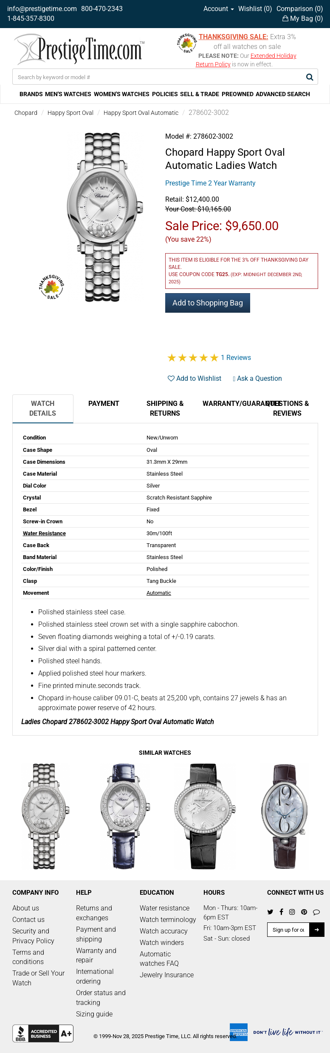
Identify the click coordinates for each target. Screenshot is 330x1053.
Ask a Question (257, 378)
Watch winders (162, 943)
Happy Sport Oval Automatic (141, 112)
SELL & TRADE (199, 94)
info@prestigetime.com (42, 9)
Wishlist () (255, 9)
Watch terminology (168, 920)
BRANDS (31, 94)
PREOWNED (238, 94)
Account (218, 9)
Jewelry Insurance (167, 975)
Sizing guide (94, 1014)
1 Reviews (236, 358)
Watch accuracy (164, 931)
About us (25, 908)
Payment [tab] (103, 404)
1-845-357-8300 (30, 18)
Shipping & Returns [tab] (165, 408)
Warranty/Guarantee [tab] (230, 404)
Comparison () (299, 9)
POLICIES (165, 94)
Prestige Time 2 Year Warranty (210, 183)
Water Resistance (44, 533)
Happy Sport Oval (70, 112)
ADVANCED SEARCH (283, 94)
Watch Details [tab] (42, 408)
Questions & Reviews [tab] (287, 408)
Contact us (28, 920)
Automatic (159, 593)
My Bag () (302, 18)
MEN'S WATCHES (68, 94)
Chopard (25, 112)
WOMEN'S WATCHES (121, 94)
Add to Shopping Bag (207, 302)
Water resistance (164, 908)
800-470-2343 (102, 9)
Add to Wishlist (194, 378)
